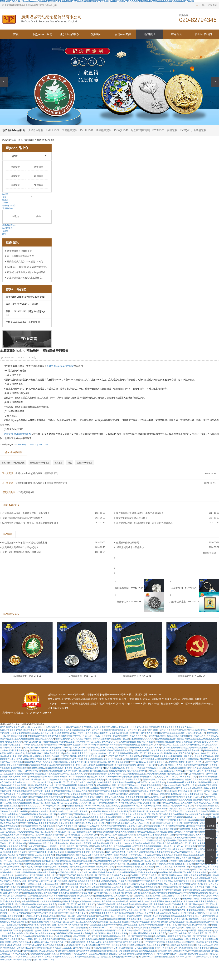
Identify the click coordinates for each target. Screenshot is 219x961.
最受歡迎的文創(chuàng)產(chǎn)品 (25, 261)
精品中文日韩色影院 (145, 742)
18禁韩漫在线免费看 (11, 907)
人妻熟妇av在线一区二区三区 (25, 881)
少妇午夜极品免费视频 (198, 747)
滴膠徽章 (15, 176)
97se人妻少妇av (154, 855)
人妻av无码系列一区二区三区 (156, 806)
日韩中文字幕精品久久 (37, 852)
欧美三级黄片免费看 (41, 791)
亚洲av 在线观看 (73, 745)
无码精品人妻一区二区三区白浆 (60, 820)
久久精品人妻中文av (89, 835)
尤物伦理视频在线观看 (156, 774)
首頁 (16, 34)
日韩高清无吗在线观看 (130, 800)
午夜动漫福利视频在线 (130, 745)
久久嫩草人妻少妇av (40, 733)
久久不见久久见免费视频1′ (124, 782)
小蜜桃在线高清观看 (40, 896)
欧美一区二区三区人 (197, 736)
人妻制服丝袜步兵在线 (22, 791)
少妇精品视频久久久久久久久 (142, 739)
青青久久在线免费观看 (102, 739)
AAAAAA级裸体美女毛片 (125, 803)
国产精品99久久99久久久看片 (172, 733)
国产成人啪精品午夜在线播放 (82, 866)
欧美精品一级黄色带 (143, 913)
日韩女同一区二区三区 (158, 875)
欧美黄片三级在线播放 (75, 823)
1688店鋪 (212, 5)
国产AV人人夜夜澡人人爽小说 (68, 826)
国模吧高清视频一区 (53, 835)
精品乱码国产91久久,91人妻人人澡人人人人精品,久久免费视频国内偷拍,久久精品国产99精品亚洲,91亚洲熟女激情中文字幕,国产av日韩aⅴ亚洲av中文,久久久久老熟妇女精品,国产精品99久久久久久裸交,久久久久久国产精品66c (97, 727)
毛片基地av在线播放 (80, 791)
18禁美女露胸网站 (180, 951)
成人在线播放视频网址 (108, 881)
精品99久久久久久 (146, 858)
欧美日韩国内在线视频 (16, 765)
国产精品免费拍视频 (95, 930)
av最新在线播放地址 (125, 866)
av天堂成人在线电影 (33, 866)
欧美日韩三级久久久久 (44, 739)
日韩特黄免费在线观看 (37, 843)
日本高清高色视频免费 (176, 768)
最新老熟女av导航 (115, 794)
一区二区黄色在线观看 (18, 913)
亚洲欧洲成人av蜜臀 (74, 797)
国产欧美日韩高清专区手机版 (186, 832)
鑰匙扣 (5, 200)
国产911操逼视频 (186, 887)
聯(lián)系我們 (203, 34)
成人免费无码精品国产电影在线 (32, 919)
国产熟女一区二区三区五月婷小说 (84, 800)
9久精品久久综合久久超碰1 (14, 852)
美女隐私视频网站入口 (145, 954)
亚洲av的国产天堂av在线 (102, 814)
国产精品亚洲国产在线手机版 (171, 814)
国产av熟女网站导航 (33, 771)
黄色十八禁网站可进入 (65, 739)
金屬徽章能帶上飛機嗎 (127, 542)
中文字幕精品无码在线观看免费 (43, 840)
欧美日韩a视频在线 (74, 806)
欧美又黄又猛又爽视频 (208, 803)
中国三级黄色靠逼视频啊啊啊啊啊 (146, 846)
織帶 (4, 234)
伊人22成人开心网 (109, 742)
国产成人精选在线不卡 (26, 759)
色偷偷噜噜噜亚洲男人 (87, 881)
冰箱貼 (15, 216)
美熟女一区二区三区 (194, 797)
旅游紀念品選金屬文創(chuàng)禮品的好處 (28, 272)
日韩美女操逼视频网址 (20, 733)
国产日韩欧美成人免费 (150, 759)
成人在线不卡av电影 (135, 901)
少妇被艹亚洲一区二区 (114, 890)
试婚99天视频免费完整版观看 (119, 750)
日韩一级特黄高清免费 (107, 864)
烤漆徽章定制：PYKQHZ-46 (112, 130)
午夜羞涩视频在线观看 (122, 893)
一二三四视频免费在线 (174, 779)
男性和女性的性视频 (77, 776)
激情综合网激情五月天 (186, 739)
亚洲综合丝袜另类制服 (173, 771)
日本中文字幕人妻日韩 (194, 771)
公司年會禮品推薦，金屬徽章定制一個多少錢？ (26, 513)
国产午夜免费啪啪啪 (79, 927)
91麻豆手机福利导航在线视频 (107, 910)
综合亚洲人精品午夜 (91, 826)
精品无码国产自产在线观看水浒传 (150, 782)
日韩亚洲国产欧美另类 (161, 823)
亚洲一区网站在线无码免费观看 (119, 776)
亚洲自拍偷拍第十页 (21, 785)
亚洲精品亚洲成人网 (75, 849)
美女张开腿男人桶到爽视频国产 (166, 936)
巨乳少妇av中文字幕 (202, 800)
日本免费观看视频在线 (77, 925)
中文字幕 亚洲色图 (101, 843)
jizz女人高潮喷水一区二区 (103, 753)
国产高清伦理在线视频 (58, 776)
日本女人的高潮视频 (127, 881)
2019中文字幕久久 (116, 823)
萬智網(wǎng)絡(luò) (40, 712)
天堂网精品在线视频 (82, 814)
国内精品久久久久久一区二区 (82, 803)
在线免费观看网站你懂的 (190, 745)
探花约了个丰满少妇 (90, 745)
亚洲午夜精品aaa (59, 925)
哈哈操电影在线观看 (116, 884)
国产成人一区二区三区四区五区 (61, 910)
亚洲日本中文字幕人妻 (18, 750)
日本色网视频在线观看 (68, 808)
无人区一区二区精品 (112, 759)
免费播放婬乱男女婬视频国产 (196, 765)
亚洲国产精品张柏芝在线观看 (69, 759)
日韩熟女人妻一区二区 (141, 861)
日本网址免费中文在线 (102, 846)
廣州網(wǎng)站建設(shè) (15, 712)
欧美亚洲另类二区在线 (100, 791)
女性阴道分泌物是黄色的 (25, 872)
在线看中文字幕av (97, 747)
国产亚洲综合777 (69, 829)
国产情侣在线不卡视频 (126, 829)
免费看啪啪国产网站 (77, 779)
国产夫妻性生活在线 (149, 733)
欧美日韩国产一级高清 (83, 782)
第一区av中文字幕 (37, 750)
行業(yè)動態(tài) (45, 139)
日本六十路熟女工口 (202, 753)
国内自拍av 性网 (191, 901)
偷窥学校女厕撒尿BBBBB (11, 730)
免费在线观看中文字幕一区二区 (189, 750)
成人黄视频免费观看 (197, 875)
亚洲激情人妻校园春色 (165, 750)
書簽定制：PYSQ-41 (179, 130)
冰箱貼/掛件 (7, 208)
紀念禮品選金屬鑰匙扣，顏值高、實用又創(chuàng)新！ (30, 523)
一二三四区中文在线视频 (165, 820)
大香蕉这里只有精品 (197, 919)
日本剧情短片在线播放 (195, 826)
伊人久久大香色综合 (164, 881)
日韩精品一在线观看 (95, 776)
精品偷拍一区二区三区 (181, 913)
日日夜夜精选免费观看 (35, 829)
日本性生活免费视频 (27, 904)
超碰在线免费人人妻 (114, 806)
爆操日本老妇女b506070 (152, 779)
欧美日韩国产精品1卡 (115, 730)
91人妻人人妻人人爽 (204, 945)
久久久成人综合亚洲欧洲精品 (196, 788)
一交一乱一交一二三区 (55, 806)
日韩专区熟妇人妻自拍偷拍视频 (140, 852)
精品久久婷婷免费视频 (24, 739)
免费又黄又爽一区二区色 (96, 823)
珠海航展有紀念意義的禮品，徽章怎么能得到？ (140, 513)
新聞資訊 (149, 34)
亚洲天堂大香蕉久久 (207, 901)
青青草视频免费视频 (33, 762)
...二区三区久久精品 (133, 890)
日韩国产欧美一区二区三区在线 (113, 788)
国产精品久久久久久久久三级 (56, 800)
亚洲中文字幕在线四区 (18, 878)
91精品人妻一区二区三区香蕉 (72, 890)
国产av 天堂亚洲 (56, 887)
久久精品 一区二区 (121, 739)
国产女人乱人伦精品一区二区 (137, 823)
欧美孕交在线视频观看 (51, 864)
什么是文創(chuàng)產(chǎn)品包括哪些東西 (24, 542)
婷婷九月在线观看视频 (154, 901)
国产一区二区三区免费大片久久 (74, 774)
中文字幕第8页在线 (71, 835)
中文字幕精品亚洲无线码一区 (103, 898)
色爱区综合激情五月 (182, 878)
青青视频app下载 (134, 919)
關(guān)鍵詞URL (175, 703)
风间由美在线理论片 (86, 785)
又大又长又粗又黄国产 (115, 756)
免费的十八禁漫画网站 (115, 747)
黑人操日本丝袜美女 (204, 835)
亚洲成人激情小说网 (189, 803)
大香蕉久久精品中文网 (39, 922)
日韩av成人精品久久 (19, 954)
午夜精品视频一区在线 (155, 768)
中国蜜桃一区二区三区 (74, 768)
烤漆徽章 (38, 167)
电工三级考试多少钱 (155, 945)
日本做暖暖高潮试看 (14, 820)
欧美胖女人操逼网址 (98, 884)
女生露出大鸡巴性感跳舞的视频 (198, 782)
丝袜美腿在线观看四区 (61, 861)
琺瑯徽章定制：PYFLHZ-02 (43, 130)
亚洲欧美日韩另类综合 (109, 745)
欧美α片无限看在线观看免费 (60, 736)
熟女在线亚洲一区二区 (20, 896)
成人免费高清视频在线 (9, 823)
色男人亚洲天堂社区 (8, 904)
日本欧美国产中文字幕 (177, 933)
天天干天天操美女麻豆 (145, 808)
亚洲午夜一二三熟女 (194, 762)
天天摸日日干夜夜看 (135, 747)
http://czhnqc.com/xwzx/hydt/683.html (31, 444)
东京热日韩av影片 (157, 791)
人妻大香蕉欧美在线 (169, 887)
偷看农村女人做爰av (69, 817)
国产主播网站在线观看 (131, 779)
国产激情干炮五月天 (83, 957)
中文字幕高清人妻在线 (26, 890)
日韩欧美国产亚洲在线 (46, 759)
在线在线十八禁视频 (66, 951)
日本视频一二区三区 (60, 756)
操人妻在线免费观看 (103, 782)
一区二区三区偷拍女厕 (135, 730)
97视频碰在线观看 (152, 747)
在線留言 (176, 34)
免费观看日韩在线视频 (65, 855)
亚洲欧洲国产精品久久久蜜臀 (154, 756)
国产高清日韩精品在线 (115, 768)
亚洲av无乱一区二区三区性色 (56, 866)
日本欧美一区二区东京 (146, 765)
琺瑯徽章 (15, 167)
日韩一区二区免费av (35, 835)
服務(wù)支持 (123, 34)
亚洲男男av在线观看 (106, 808)
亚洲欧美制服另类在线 (147, 829)
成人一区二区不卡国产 (79, 811)
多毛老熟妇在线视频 (119, 791)
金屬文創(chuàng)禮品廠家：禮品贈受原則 (36, 473)
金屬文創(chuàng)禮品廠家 (60, 366)
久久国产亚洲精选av (110, 849)
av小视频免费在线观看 (128, 951)
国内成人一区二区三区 (18, 776)
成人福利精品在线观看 (124, 913)
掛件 (38, 216)
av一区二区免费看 (188, 846)
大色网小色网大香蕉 (199, 884)
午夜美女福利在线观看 (94, 797)
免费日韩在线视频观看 (53, 771)
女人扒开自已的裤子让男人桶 (169, 765)
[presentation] (4, 82)
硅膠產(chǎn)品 (8, 205)
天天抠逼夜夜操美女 (13, 742)
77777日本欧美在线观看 (32, 745)
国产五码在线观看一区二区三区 (137, 794)
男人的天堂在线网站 (108, 817)
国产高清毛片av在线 (99, 878)
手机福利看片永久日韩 (109, 800)
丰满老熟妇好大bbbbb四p (54, 745)
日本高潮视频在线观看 (101, 887)
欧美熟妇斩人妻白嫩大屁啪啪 (36, 930)
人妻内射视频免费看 (175, 782)
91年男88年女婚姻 (208, 759)
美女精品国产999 (64, 814)
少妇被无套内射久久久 (59, 811)
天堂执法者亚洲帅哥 (79, 794)
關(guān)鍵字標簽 (157, 703)
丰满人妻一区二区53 (108, 835)
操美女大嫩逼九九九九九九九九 (77, 753)
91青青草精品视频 (50, 742)
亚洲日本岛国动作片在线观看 (137, 922)
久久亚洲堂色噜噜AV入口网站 (51, 823)
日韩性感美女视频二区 (67, 881)
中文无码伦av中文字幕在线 (181, 806)
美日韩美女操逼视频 (62, 898)
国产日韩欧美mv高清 (136, 884)
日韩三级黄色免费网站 (102, 861)
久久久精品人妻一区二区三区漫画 (164, 811)
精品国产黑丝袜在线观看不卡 (62, 765)
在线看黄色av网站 (127, 820)
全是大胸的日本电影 (162, 904)
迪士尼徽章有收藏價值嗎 (19, 251)
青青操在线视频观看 (105, 832)
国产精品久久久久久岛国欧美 (195, 872)
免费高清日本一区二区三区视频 (30, 875)
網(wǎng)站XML (61, 708)
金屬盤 (5, 231)
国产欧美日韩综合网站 (97, 762)
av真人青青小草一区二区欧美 (88, 742)
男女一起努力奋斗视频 (105, 866)
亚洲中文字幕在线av (127, 817)
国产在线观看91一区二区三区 (101, 927)
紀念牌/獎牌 (7, 228)
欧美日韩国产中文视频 (87, 872)
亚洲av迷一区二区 (53, 829)
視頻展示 (96, 34)
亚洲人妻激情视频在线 (147, 872)
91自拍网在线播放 (66, 742)
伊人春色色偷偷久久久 (89, 817)
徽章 (15, 156)
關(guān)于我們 (42, 34)
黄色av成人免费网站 (59, 779)
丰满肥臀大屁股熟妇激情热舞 (200, 930)
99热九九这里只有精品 (197, 730)
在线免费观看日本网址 (32, 869)
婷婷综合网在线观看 (83, 820)
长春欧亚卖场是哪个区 (150, 785)
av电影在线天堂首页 (176, 762)
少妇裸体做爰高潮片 (131, 759)
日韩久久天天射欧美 (122, 814)
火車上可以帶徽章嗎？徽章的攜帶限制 (21, 552)
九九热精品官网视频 (176, 797)
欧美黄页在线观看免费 (144, 866)
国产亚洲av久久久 (132, 785)
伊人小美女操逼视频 (163, 753)
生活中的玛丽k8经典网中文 (93, 945)
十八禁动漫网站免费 (89, 837)
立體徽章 (38, 185)
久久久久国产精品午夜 (165, 858)
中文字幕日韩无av (138, 762)
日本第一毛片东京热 (56, 843)
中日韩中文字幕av (46, 826)
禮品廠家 (58, 463)
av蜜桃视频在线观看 (105, 765)
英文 (204, 5)
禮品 (70, 463)
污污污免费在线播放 (87, 829)
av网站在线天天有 (145, 837)
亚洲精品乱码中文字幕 (150, 745)
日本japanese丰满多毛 (171, 785)
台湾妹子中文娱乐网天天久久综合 (84, 733)
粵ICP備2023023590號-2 (134, 703)
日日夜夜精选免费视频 (12, 864)
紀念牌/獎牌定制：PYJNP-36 (147, 130)
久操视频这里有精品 (164, 832)
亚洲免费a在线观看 (49, 916)
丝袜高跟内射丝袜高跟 (107, 951)
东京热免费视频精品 (29, 823)
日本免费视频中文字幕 (200, 866)
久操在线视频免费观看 (52, 945)
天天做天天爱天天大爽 (198, 893)
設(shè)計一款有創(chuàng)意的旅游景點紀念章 (28, 267)
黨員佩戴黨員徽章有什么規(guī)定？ (20, 547)
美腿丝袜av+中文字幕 (133, 806)
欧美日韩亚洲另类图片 (130, 733)
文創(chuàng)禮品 (84, 463)
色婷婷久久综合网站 (117, 771)
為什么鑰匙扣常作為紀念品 (20, 256)
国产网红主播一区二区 (138, 811)
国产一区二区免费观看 (116, 852)
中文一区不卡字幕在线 (22, 756)
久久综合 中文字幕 (84, 739)
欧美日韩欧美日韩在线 (32, 808)
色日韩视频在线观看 (54, 768)
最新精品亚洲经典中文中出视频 (192, 808)
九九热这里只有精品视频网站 (55, 762)
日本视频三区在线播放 (139, 791)
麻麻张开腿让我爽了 (34, 753)
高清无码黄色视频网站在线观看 (112, 936)
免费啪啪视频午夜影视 (37, 736)
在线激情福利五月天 (156, 826)
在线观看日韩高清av (38, 776)
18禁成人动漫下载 (179, 794)
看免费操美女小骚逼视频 (118, 762)
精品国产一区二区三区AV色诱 (66, 837)
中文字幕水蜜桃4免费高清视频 (174, 747)
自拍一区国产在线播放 (182, 753)
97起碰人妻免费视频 (79, 756)
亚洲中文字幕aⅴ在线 (107, 872)
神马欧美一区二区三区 (59, 927)
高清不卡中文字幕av (184, 957)
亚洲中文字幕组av (80, 747)
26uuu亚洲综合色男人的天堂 (164, 907)
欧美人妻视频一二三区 (117, 774)
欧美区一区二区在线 (170, 745)
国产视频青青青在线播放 (38, 765)
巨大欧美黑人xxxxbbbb (19, 840)
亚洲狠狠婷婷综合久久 (175, 942)
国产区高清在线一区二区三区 (77, 887)
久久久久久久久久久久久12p (32, 806)
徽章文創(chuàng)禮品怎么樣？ (132, 518)
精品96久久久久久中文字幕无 (197, 779)
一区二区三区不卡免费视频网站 (156, 919)
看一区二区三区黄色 (34, 788)
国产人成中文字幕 (62, 794)
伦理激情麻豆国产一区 (85, 832)
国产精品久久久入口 (145, 835)
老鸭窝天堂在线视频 (137, 774)
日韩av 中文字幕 (69, 901)
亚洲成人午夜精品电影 (31, 907)
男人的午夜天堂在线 (146, 864)
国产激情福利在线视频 (16, 736)
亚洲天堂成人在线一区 (204, 887)
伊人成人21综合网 (96, 756)
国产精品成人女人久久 (94, 907)
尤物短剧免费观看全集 (204, 756)
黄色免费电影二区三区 (59, 878)
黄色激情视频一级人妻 (204, 881)
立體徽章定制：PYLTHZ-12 (77, 130)
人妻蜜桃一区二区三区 (63, 782)
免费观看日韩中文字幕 (106, 829)
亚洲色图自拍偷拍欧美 (176, 730)
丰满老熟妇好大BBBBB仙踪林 (124, 957)
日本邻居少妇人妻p (24, 948)
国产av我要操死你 (113, 779)
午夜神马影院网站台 (98, 794)
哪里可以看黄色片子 (31, 730)
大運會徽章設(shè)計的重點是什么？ (25, 277)
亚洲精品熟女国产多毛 (94, 768)
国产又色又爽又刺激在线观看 (75, 875)
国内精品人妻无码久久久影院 (199, 768)
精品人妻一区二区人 (60, 803)
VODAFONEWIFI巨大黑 (10, 779)
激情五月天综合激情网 (55, 750)
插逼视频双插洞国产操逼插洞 (47, 774)
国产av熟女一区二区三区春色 (110, 922)
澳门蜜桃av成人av (78, 930)
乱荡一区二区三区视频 (143, 753)
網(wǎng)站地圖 (193, 703)
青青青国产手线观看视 (138, 933)
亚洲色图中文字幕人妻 (35, 858)
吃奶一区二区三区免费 (95, 730)
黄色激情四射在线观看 (165, 742)
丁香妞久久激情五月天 (24, 774)
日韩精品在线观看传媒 (144, 948)
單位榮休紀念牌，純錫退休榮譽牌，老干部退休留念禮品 (144, 523)
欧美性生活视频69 (37, 768)
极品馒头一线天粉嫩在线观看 (151, 925)
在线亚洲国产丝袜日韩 (98, 954)
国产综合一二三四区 (145, 820)
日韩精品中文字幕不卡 (195, 733)
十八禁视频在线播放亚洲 (73, 907)
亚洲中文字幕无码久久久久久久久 (59, 957)
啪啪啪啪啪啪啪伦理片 (55, 849)
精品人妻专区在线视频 (39, 878)
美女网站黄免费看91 (40, 785)
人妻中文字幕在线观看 (14, 849)
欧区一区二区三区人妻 (99, 875)
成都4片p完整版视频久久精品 (17, 942)
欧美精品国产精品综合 (115, 939)
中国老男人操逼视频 (85, 910)
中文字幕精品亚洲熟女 (196, 910)
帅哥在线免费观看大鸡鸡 (144, 750)
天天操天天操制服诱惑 (44, 855)
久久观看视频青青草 (38, 910)
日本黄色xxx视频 (190, 776)
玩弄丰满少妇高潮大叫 (156, 736)
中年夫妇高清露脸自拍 (22, 959)
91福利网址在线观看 (105, 803)
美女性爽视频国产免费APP (196, 814)
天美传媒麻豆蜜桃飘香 (12, 747)
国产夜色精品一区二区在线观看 (113, 855)
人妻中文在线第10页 (32, 742)
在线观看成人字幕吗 (41, 756)
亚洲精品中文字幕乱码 (102, 858)
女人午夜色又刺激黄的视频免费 (59, 858)
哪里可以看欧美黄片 (78, 913)
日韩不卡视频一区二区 (156, 730)
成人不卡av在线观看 (121, 861)
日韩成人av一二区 (155, 771)
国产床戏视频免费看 (127, 742)
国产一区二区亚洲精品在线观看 (185, 823)
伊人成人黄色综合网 (50, 730)
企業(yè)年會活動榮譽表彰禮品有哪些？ (22, 518)
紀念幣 (5, 194)
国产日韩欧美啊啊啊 (175, 817)
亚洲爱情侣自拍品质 (97, 750)
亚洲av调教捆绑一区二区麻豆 (76, 771)
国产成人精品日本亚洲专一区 (36, 747)
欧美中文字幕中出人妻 (56, 919)
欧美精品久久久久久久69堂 (192, 855)
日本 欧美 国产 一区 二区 (64, 832)
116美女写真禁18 (34, 846)
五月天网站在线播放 (152, 890)
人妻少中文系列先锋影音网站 (153, 800)
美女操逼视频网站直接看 (77, 750)
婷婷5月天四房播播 (82, 933)
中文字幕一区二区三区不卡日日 (87, 736)
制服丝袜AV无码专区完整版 (87, 855)
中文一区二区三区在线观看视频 (63, 785)
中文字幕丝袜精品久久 (102, 893)
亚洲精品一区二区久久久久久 (132, 736)
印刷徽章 (38, 176)
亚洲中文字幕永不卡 (137, 855)
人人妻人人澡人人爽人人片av (169, 776)
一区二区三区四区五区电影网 (139, 936)
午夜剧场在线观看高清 (14, 925)
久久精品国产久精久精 (119, 875)
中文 (198, 5)
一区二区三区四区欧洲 (22, 861)
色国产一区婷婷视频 (163, 948)
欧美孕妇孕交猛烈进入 (185, 835)
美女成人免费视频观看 (193, 861)
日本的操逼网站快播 (117, 869)
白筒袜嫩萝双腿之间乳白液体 (181, 756)
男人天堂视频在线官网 (26, 794)
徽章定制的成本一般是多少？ (131, 547)
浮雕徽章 (15, 185)
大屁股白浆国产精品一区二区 (197, 925)
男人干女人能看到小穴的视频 (176, 884)
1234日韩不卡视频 (183, 869)
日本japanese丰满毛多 (52, 884)
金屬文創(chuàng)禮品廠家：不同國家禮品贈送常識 (41, 483)
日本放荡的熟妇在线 (98, 771)
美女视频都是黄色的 (125, 904)
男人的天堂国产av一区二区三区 (153, 849)
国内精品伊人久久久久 (22, 782)
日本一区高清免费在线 (59, 733)
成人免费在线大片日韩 (16, 846)
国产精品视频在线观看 (166, 739)
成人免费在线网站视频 (9, 826)
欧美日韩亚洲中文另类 (59, 913)
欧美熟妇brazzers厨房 (194, 817)
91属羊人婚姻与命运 (15, 753)
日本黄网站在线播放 (124, 753)
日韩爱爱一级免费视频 (109, 733)
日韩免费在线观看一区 (176, 774)
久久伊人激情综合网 (201, 878)
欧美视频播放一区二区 (46, 814)
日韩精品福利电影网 (64, 933)
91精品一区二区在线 (161, 794)
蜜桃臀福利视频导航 (104, 896)
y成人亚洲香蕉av (98, 852)
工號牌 (5, 202)
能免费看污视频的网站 (61, 791)
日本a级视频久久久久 (50, 817)
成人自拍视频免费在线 (140, 843)
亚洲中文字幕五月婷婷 (32, 945)
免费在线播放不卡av (137, 788)
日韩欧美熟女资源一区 (53, 753)
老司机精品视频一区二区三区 (40, 898)
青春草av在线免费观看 (208, 776)
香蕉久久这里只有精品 (93, 759)
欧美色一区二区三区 (53, 875)
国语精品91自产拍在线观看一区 (147, 927)
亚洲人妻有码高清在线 (12, 893)
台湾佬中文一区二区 (110, 736)
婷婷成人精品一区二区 (59, 922)
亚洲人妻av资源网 (55, 852)
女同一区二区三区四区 (85, 765)
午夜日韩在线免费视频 (103, 948)
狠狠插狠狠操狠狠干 (98, 774)
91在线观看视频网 (45, 794)
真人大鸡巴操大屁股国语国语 (72, 730)
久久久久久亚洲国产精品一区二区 (151, 817)
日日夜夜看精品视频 (207, 811)
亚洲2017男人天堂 (199, 837)
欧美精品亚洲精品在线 (186, 820)
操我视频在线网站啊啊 (46, 872)
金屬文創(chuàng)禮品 (39, 463)
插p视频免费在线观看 (20, 797)
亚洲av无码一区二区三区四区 (194, 936)
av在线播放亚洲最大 (123, 927)
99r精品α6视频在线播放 (177, 736)
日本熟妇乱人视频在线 (39, 811)
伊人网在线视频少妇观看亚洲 (79, 843)
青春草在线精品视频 (154, 884)
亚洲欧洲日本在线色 (23, 936)
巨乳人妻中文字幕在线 (203, 948)
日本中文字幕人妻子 (196, 794)
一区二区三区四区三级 (202, 869)
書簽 (4, 197)
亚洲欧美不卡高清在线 (125, 808)
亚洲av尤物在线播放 (11, 745)
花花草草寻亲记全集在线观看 (188, 742)
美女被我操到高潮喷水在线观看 (85, 788)
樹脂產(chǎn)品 (8, 225)
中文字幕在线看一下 (196, 774)
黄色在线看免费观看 (126, 835)
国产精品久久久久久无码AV (28, 817)
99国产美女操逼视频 (195, 942)
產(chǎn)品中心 (69, 34)
